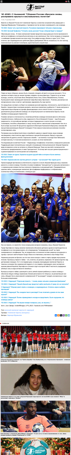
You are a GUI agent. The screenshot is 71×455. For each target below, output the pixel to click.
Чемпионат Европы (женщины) (18, 313)
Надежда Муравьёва (14, 315)
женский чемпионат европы (14, 310)
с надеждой (30, 310)
